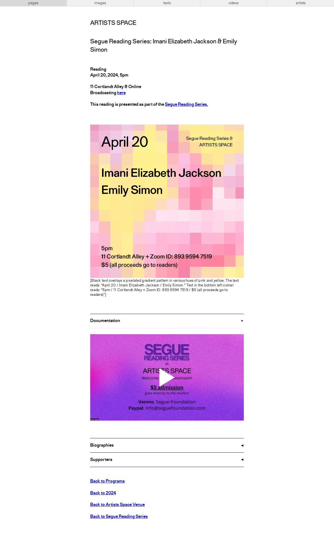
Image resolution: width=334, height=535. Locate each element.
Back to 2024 (103, 493)
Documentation (105, 321)
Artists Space (113, 23)
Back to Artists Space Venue (117, 505)
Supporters (101, 460)
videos (234, 3)
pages (33, 3)
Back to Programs (107, 481)
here (121, 93)
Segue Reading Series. (186, 104)
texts (167, 3)
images (100, 3)
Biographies (102, 445)
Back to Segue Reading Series (119, 517)
